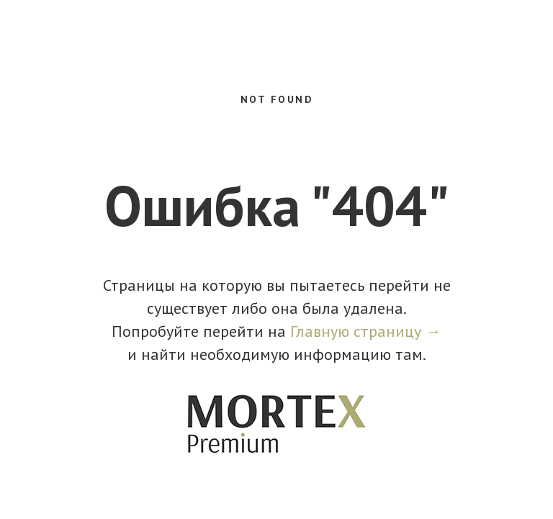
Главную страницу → (365, 331)
